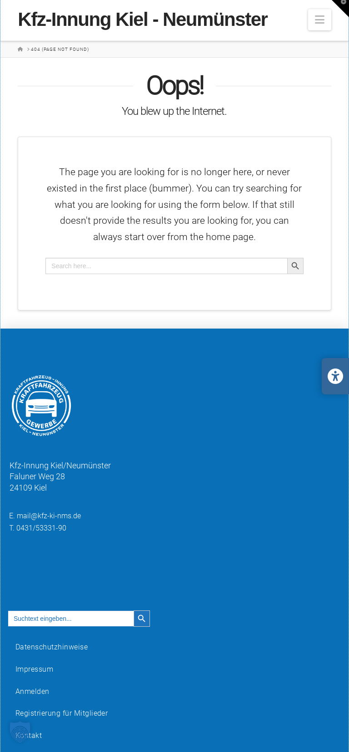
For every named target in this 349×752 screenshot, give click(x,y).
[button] (319, 19)
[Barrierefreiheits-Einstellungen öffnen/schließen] (335, 376)
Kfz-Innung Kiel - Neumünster (142, 19)
